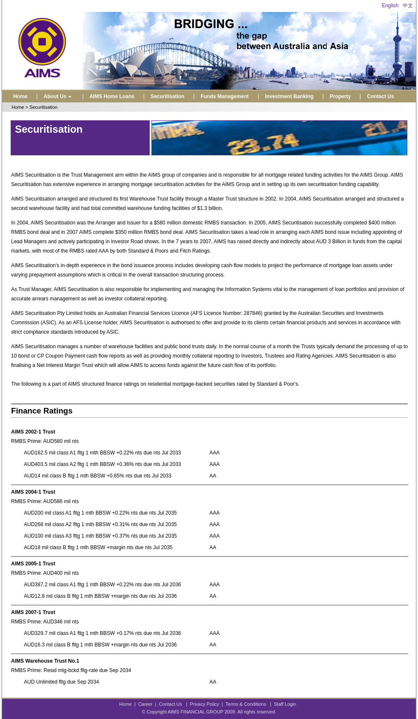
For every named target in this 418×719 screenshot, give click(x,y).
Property (340, 96)
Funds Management (224, 96)
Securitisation (167, 96)
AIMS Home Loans (112, 96)
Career (145, 704)
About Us (58, 96)
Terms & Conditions (246, 704)
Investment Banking (289, 96)
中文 (408, 6)
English (390, 6)
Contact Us (380, 96)
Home (20, 96)
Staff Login (285, 704)
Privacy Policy (204, 704)
